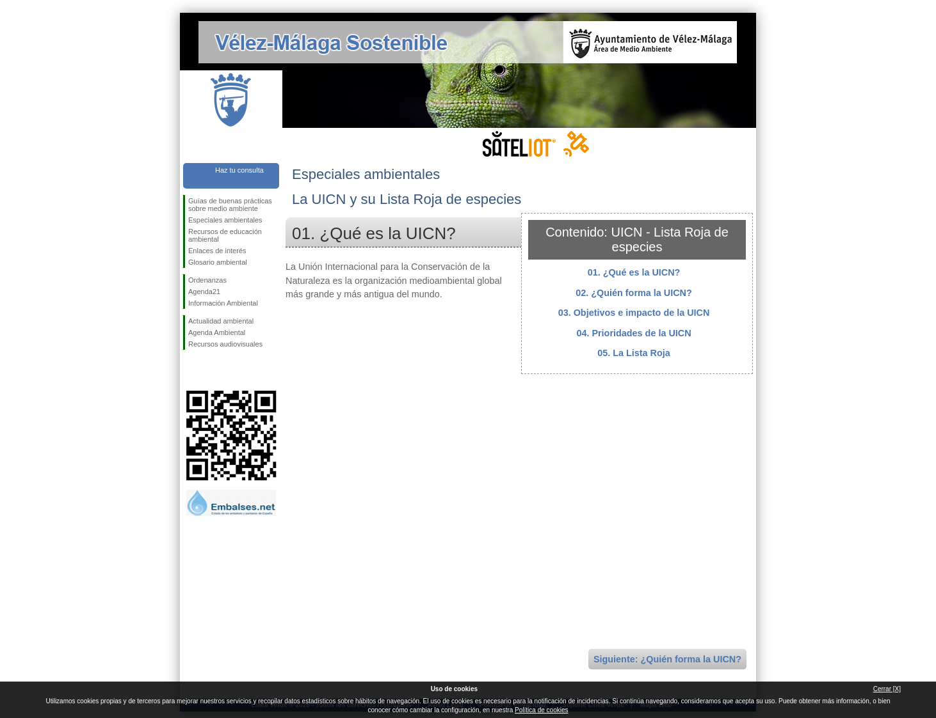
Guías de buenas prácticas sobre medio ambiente (230, 204)
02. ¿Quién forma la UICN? (634, 293)
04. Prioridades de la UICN (633, 333)
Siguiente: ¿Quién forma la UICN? (667, 659)
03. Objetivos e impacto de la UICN (634, 313)
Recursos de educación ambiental (225, 235)
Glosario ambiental (217, 262)
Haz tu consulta (239, 170)
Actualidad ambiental (221, 321)
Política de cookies (541, 710)
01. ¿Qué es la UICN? (634, 272)
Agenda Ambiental (216, 332)
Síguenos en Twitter (212, 370)
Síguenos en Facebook (190, 370)
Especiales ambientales (225, 220)
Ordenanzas (207, 280)
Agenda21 (204, 291)
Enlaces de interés (217, 250)
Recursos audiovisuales (225, 344)
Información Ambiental (223, 303)
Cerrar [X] (887, 688)
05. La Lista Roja (633, 353)
